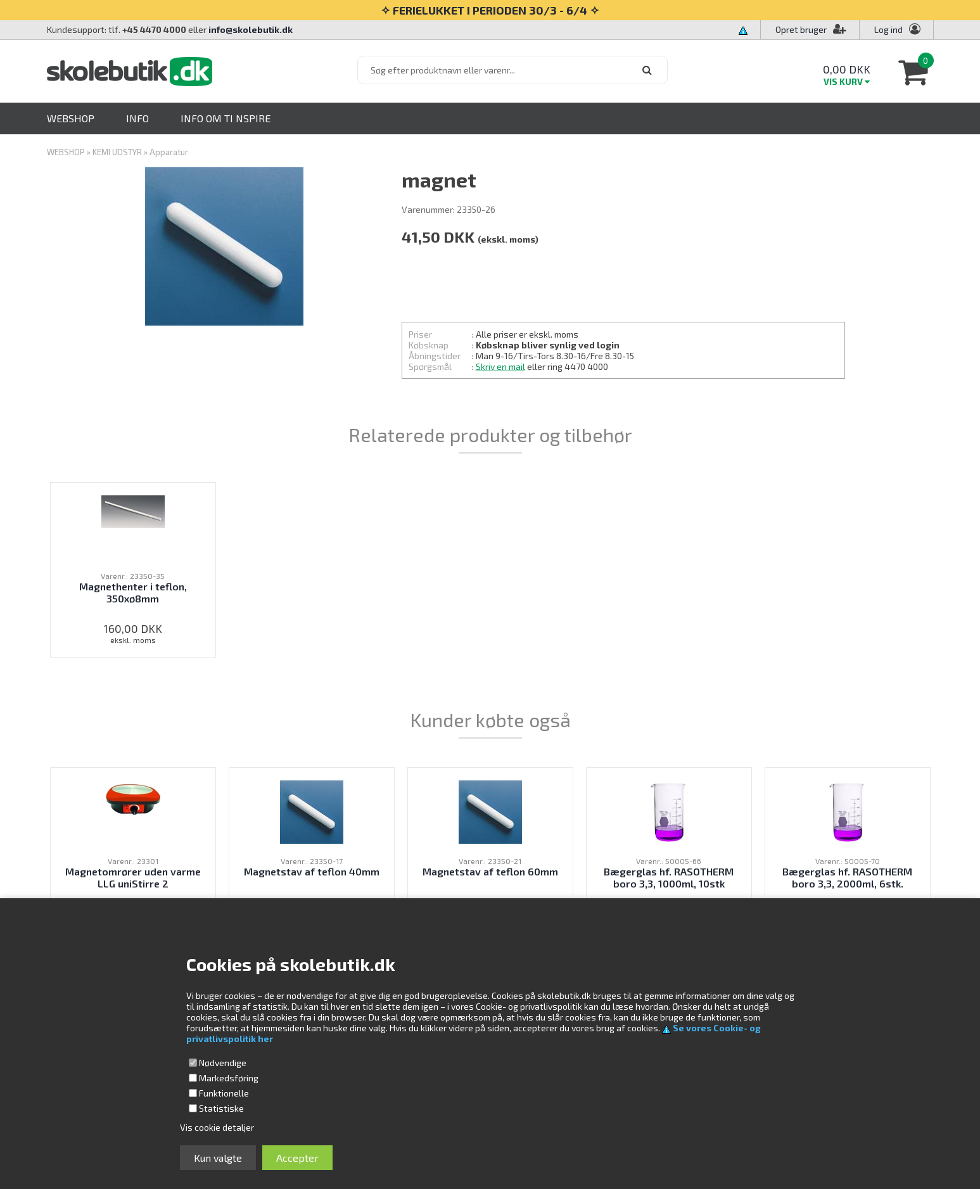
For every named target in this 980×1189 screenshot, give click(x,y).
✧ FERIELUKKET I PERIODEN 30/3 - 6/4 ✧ (490, 10)
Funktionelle (224, 1093)
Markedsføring (228, 1077)
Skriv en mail (500, 366)
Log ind (888, 29)
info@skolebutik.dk (250, 29)
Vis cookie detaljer (217, 1127)
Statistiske (221, 1108)
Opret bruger (810, 29)
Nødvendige (222, 1062)
